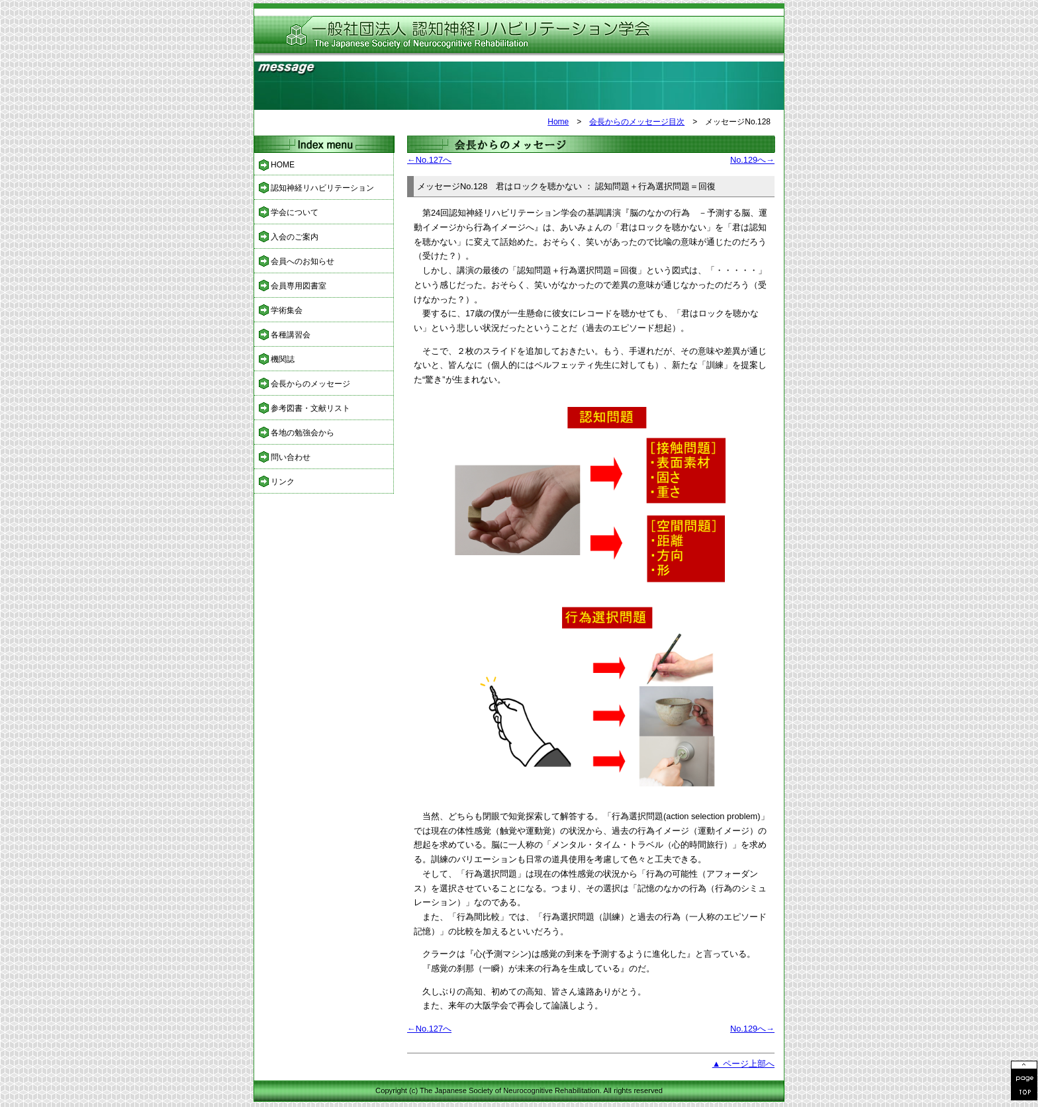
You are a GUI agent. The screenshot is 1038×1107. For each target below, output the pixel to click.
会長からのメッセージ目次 (636, 121)
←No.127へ (429, 160)
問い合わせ (290, 457)
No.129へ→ (752, 160)
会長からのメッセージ (310, 383)
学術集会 (287, 310)
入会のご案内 (294, 237)
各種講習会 (290, 334)
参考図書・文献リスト (310, 408)
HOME (283, 164)
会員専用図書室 (298, 285)
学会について (294, 212)
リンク (283, 481)
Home (558, 121)
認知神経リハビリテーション (322, 188)
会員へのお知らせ (302, 261)
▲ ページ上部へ (743, 1064)
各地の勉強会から (302, 432)
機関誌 (283, 359)
